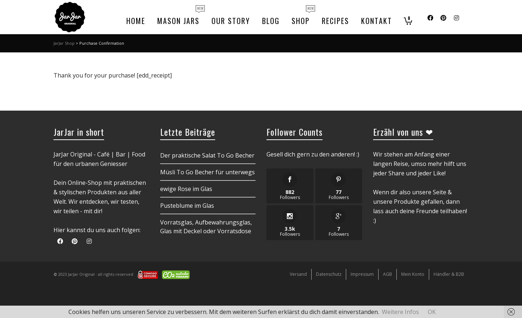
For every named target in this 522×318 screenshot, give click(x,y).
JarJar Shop (64, 43)
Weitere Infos (400, 312)
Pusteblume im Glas (187, 206)
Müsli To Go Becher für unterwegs (207, 172)
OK (432, 312)
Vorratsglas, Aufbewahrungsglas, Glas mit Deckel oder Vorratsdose (206, 226)
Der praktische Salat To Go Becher (207, 155)
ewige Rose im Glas (186, 189)
